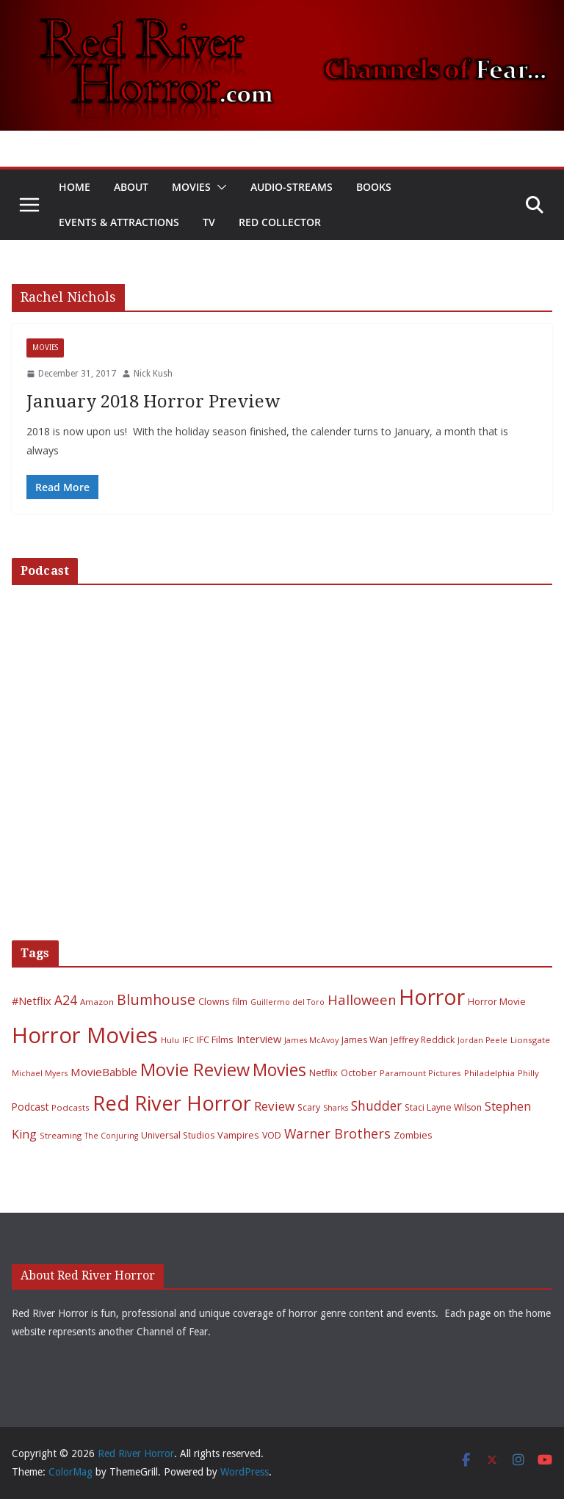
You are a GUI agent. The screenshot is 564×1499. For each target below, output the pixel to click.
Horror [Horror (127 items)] (432, 997)
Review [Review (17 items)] (274, 1105)
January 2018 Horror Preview (153, 401)
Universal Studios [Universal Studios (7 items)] (177, 1135)
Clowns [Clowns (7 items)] (213, 1001)
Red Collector (280, 222)
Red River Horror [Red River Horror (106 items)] (172, 1103)
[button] (219, 187)
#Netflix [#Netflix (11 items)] (31, 1000)
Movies (191, 187)
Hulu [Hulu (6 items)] (170, 1039)
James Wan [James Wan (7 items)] (364, 1040)
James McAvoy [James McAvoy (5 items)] (311, 1040)
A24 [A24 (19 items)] (65, 1000)
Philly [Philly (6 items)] (528, 1072)
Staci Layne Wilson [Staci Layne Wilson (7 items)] (443, 1107)
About (131, 187)
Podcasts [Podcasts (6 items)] (70, 1107)
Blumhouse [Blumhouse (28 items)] (156, 999)
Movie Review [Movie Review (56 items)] (195, 1069)
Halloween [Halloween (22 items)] (362, 999)
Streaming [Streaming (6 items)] (61, 1135)
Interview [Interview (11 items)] (258, 1038)
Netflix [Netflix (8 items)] (323, 1072)
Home (74, 187)
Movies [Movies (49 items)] (279, 1070)
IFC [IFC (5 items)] (188, 1040)
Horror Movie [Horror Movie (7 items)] (497, 1001)
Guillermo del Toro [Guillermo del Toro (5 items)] (287, 1002)
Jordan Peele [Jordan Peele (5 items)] (482, 1040)
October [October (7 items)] (359, 1073)
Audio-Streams (291, 187)
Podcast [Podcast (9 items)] (30, 1107)
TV (209, 222)
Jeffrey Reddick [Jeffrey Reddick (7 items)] (423, 1040)
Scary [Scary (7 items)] (308, 1107)
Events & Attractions (119, 222)
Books (373, 187)
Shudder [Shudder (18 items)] (376, 1105)
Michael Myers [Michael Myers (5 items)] (40, 1073)
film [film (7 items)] (239, 1001)
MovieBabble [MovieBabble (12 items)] (103, 1071)
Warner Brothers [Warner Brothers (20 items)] (337, 1133)
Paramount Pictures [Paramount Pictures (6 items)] (420, 1072)
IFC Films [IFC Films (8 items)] (215, 1039)
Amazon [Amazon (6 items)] (97, 1001)
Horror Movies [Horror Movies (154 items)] (85, 1035)
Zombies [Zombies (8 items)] (413, 1135)
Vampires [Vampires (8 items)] (238, 1135)
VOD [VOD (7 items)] (271, 1135)
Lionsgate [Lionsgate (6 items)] (530, 1039)
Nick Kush (153, 374)
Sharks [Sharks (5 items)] (335, 1108)
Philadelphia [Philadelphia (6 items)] (489, 1072)
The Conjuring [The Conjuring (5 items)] (111, 1135)
